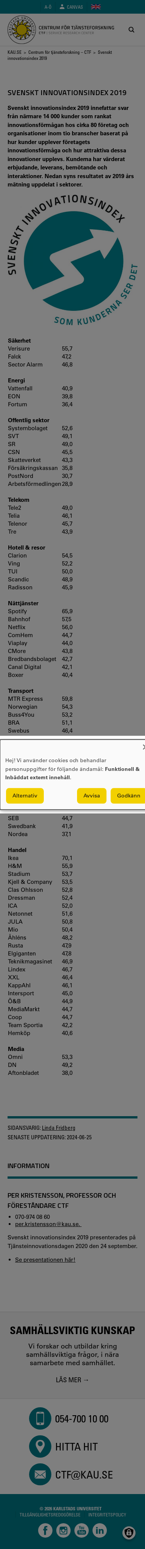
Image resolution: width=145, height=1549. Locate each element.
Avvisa (91, 795)
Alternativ (24, 795)
